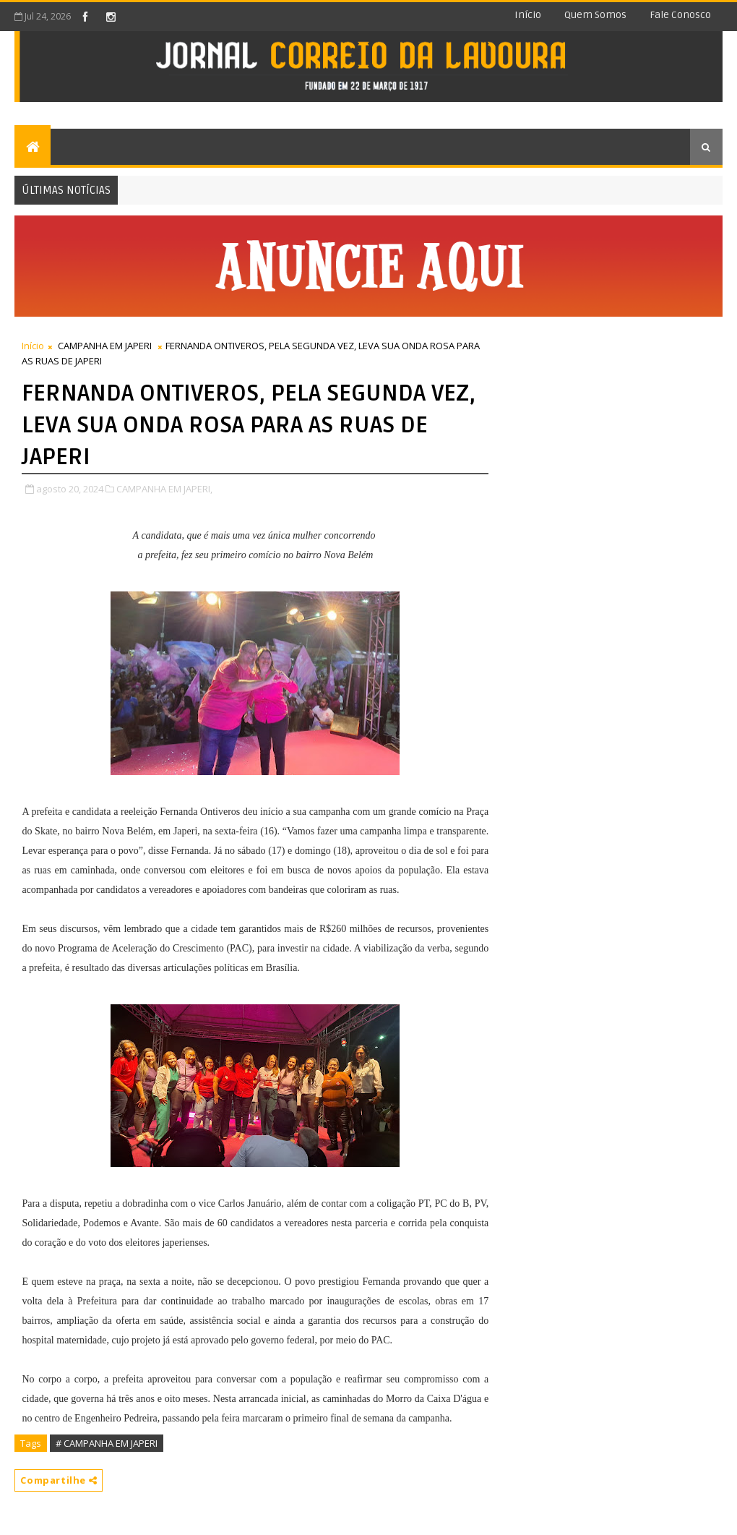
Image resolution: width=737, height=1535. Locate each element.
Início (527, 15)
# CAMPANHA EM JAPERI (107, 1443)
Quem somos (595, 15)
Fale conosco (680, 15)
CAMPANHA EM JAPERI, (164, 488)
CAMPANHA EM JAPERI (105, 345)
